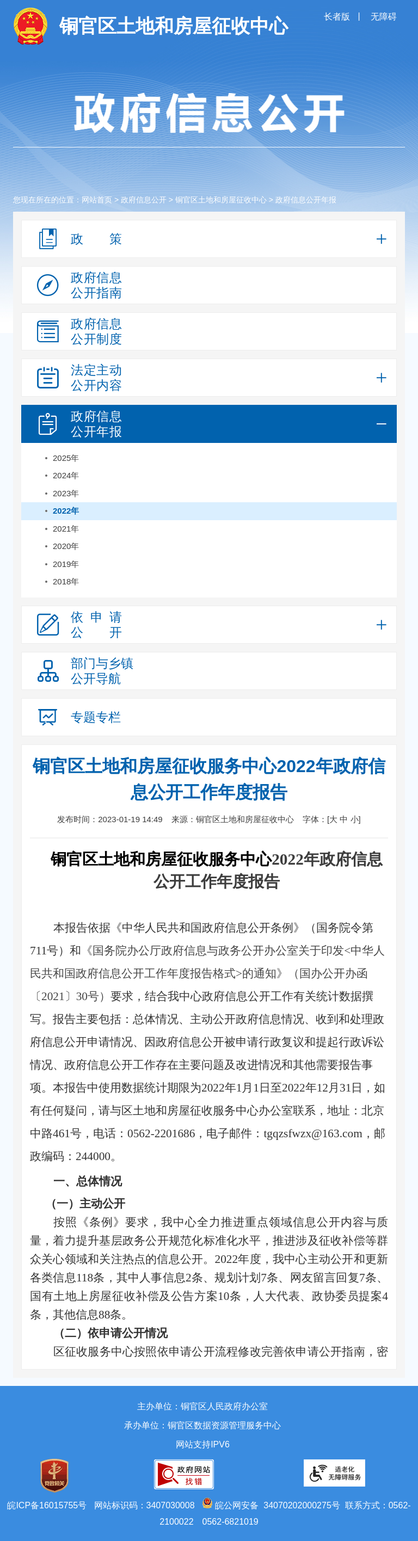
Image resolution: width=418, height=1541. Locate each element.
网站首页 (97, 199)
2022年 (66, 510)
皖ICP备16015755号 (47, 1505)
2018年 (66, 581)
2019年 (66, 564)
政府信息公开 (144, 199)
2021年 (66, 528)
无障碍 (384, 16)
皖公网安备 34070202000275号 (271, 1505)
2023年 (66, 493)
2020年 (66, 546)
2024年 (66, 475)
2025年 (66, 458)
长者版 (338, 16)
